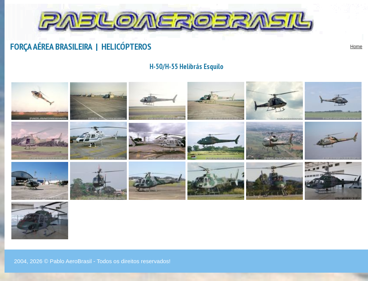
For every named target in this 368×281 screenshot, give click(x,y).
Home (356, 46)
